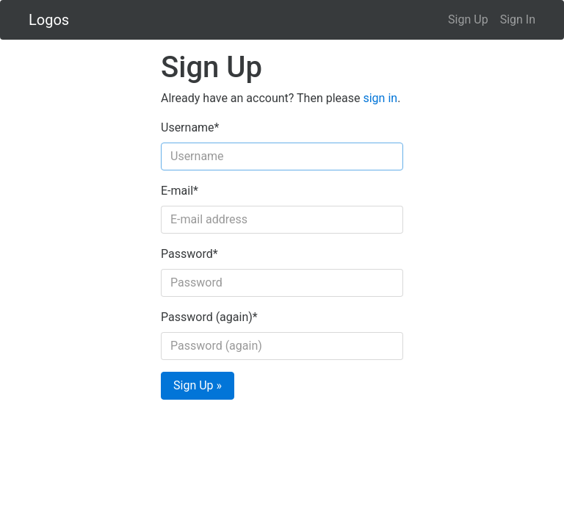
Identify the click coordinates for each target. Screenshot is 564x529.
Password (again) (209, 317)
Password (189, 254)
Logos (49, 20)
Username (190, 127)
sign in (380, 98)
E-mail (179, 191)
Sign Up (468, 19)
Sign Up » (197, 385)
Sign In (517, 19)
